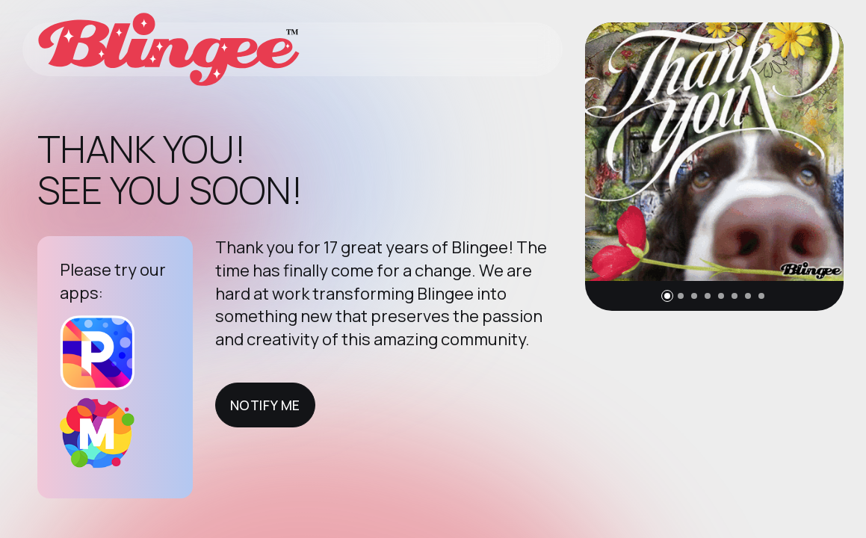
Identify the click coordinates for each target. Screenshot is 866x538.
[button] (667, 296)
